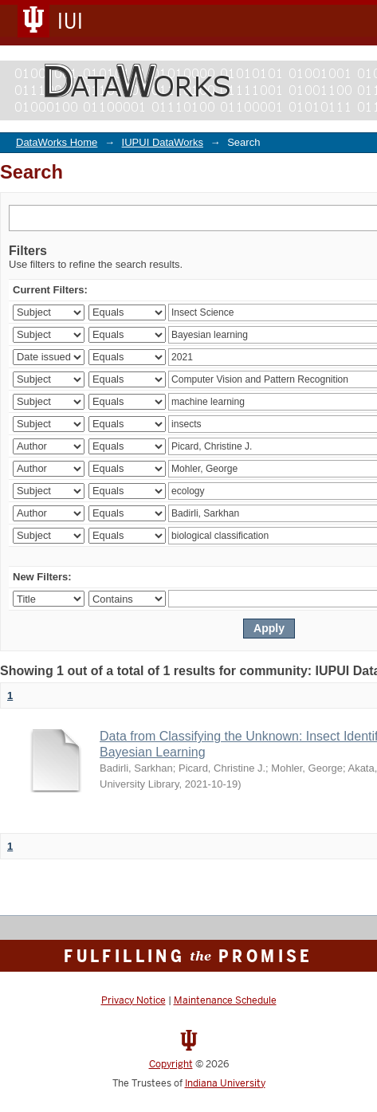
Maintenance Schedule (225, 1000)
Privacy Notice (133, 1000)
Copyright (171, 1064)
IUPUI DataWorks (162, 142)
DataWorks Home (56, 142)
